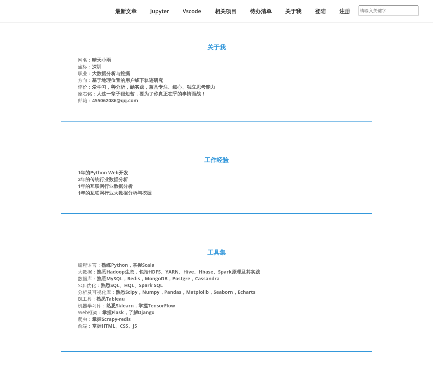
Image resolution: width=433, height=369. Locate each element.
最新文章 (126, 11)
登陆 (320, 11)
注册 (344, 11)
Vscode (192, 11)
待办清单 (261, 11)
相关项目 (225, 11)
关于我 (293, 11)
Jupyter (159, 11)
